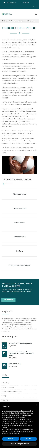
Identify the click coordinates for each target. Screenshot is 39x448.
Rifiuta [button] (10, 439)
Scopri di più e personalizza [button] (19, 444)
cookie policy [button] (20, 417)
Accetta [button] (28, 439)
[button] (36, 405)
